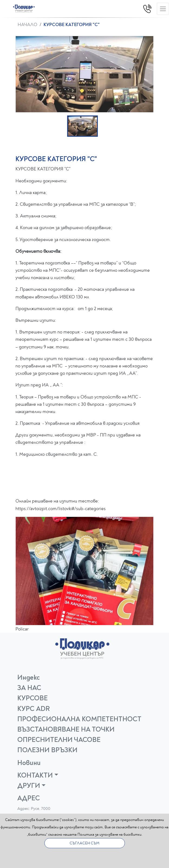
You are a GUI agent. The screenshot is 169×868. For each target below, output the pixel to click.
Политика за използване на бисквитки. (109, 834)
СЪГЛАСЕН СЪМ (84, 843)
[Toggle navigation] (163, 9)
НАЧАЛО (27, 24)
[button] (82, 126)
